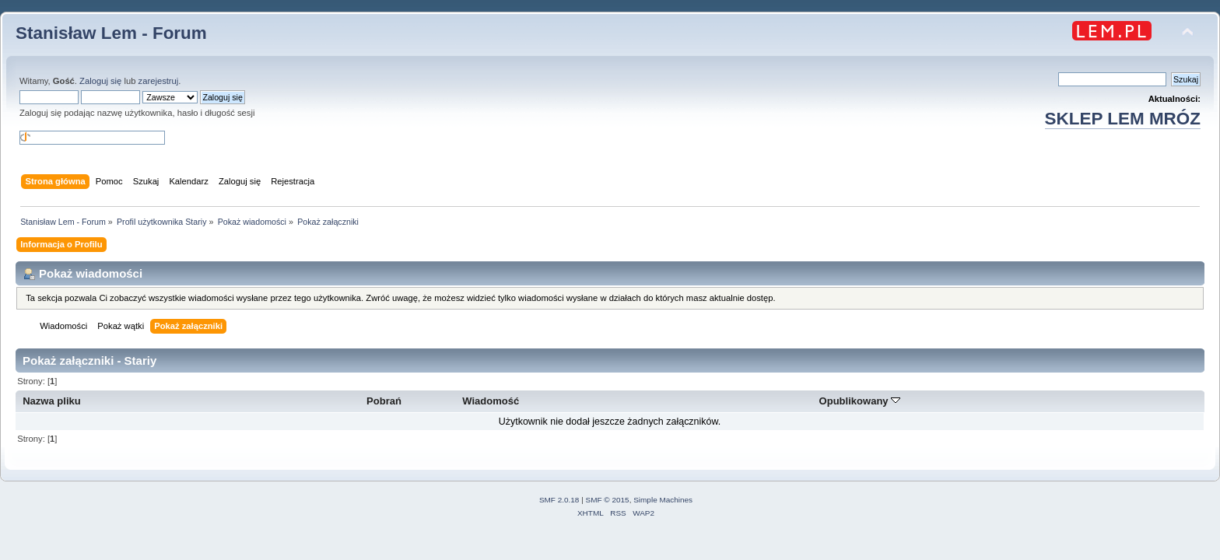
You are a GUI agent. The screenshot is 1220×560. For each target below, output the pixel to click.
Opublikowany (860, 401)
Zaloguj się (100, 81)
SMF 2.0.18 (559, 499)
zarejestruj (158, 81)
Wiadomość (490, 401)
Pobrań (383, 401)
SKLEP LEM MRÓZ (1123, 118)
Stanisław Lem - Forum (111, 33)
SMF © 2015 (607, 499)
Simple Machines (662, 499)
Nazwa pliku (52, 401)
